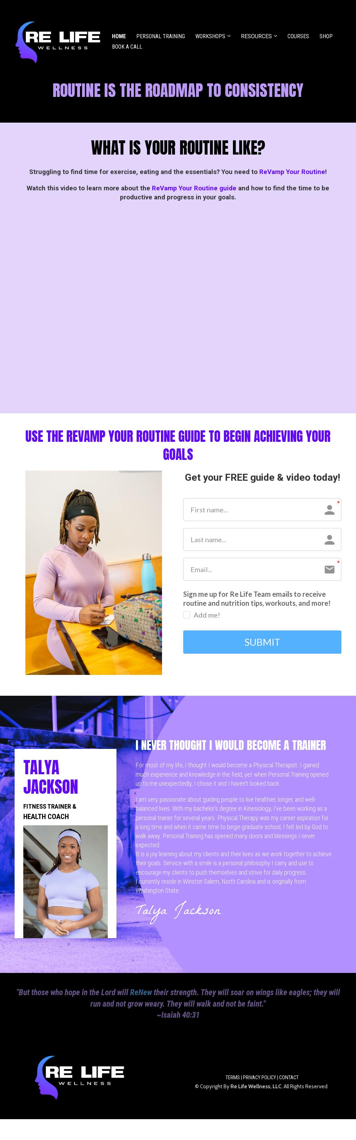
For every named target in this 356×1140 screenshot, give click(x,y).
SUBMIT (262, 642)
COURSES (298, 36)
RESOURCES (256, 36)
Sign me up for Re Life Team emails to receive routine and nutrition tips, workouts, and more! (257, 598)
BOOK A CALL (127, 46)
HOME (119, 36)
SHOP (326, 36)
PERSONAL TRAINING (160, 36)
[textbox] (178, 90)
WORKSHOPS (210, 36)
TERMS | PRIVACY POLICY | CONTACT (262, 1077)
